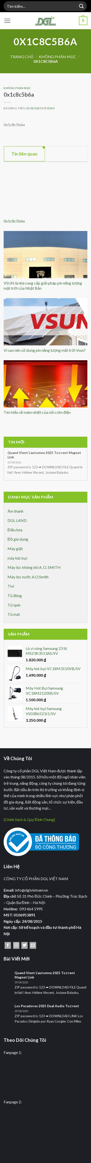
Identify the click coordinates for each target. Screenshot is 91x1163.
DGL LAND (17, 520)
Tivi (11, 586)
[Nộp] (81, 6)
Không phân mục (57, 56)
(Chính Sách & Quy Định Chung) (29, 819)
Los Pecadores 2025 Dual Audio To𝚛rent (47, 1006)
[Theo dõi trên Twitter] (24, 945)
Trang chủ (21, 56)
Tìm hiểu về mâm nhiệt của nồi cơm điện (37, 412)
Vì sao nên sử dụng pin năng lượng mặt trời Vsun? (45, 350)
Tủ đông (15, 595)
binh (51, 108)
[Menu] (7, 21)
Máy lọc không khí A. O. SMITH (34, 567)
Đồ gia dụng (18, 539)
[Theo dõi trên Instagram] (16, 945)
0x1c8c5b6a (14, 221)
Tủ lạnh (14, 605)
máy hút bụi (17, 558)
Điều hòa (15, 529)
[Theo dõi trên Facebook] (8, 945)
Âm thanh (15, 511)
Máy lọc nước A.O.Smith (28, 576)
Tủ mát (14, 614)
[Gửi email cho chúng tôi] (33, 945)
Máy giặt (15, 548)
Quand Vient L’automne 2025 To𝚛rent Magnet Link (44, 455)
